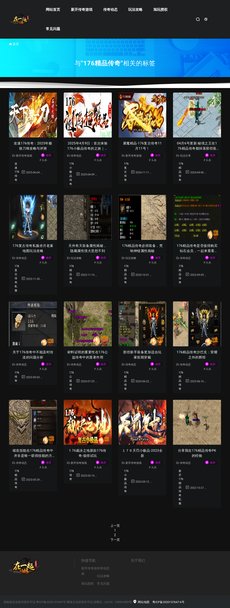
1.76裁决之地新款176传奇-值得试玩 (87, 453)
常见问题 (53, 29)
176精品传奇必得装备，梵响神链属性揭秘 (142, 248)
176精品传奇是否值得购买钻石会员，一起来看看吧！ (197, 248)
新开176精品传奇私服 (181, 487)
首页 (16, 44)
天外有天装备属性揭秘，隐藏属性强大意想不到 (87, 248)
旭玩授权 (160, 9)
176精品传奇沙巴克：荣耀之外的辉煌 (197, 354)
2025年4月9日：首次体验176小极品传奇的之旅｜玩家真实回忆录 (87, 146)
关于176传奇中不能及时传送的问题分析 (33, 354)
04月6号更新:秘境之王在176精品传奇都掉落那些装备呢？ (197, 146)
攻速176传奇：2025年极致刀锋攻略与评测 (33, 145)
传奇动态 (110, 9)
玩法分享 (183, 155)
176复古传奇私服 (17, 278)
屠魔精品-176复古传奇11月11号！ (142, 145)
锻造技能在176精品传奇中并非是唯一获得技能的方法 (33, 453)
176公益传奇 (71, 380)
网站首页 (53, 9)
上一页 (115, 525)
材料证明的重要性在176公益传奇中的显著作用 (87, 354)
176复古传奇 (126, 171)
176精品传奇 (181, 171)
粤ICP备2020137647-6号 (168, 602)
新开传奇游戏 (81, 9)
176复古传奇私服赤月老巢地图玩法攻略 (33, 248)
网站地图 (141, 602)
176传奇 (17, 376)
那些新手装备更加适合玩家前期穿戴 (142, 354)
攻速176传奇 (17, 171)
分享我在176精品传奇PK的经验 (197, 453)
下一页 (115, 540)
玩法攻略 (135, 9)
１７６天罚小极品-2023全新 (142, 453)
